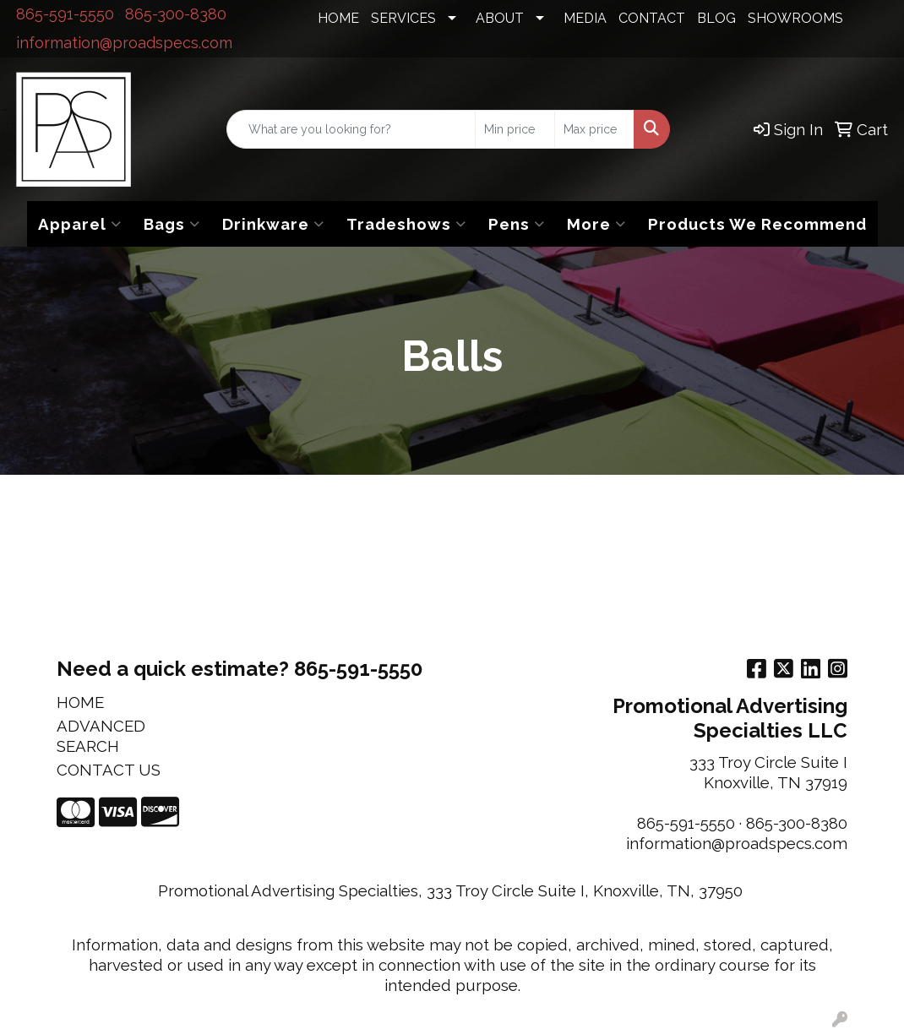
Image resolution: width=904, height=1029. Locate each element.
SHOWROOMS (795, 18)
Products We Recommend (757, 224)
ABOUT (500, 18)
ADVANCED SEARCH (101, 735)
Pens (516, 224)
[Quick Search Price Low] (515, 129)
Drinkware (273, 224)
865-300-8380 (175, 14)
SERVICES (403, 18)
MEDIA (585, 18)
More (596, 224)
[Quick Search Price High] (594, 129)
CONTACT (651, 18)
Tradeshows (406, 224)
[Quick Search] (351, 129)
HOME (338, 18)
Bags (172, 224)
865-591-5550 (65, 14)
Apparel (80, 224)
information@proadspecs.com (124, 43)
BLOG (716, 18)
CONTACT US (109, 769)
